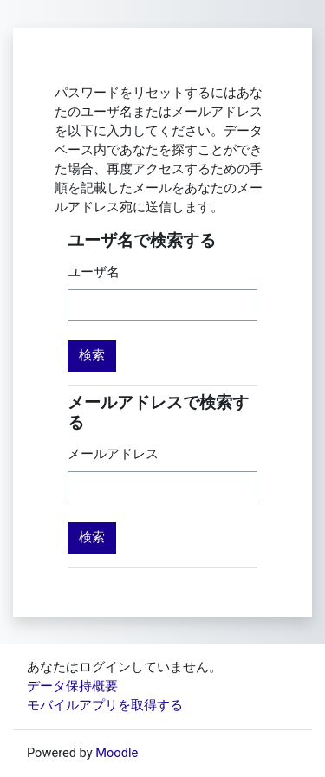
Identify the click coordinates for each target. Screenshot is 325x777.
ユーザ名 (94, 272)
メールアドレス (113, 454)
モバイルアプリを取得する (105, 705)
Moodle (116, 753)
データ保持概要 (72, 686)
